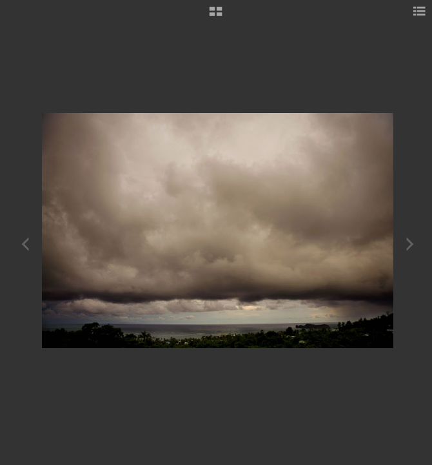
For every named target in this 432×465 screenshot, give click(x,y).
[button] (216, 16)
